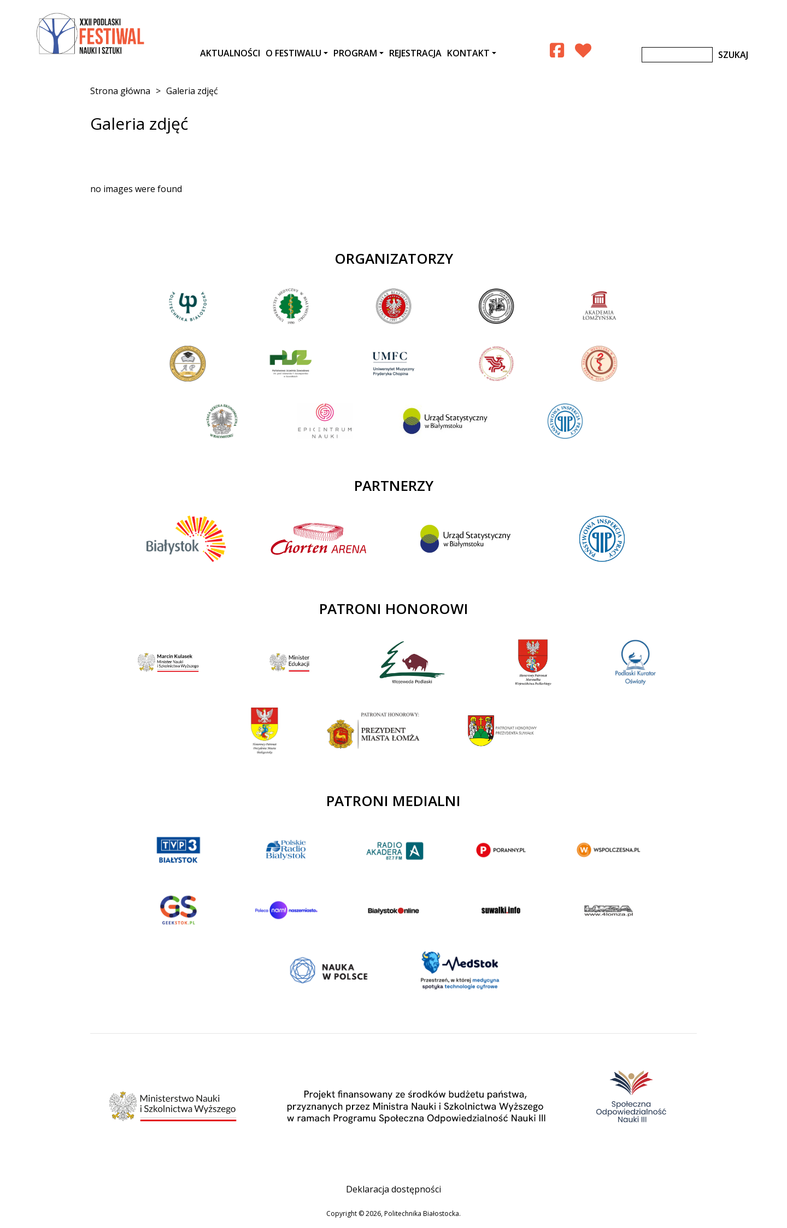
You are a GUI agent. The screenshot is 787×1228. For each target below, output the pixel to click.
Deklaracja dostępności (393, 1189)
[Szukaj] (677, 54)
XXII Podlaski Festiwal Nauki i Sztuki (91, 34)
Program (355, 53)
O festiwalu (293, 53)
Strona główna (120, 91)
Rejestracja (415, 53)
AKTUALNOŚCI (230, 53)
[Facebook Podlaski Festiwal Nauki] (557, 50)
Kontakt (468, 53)
